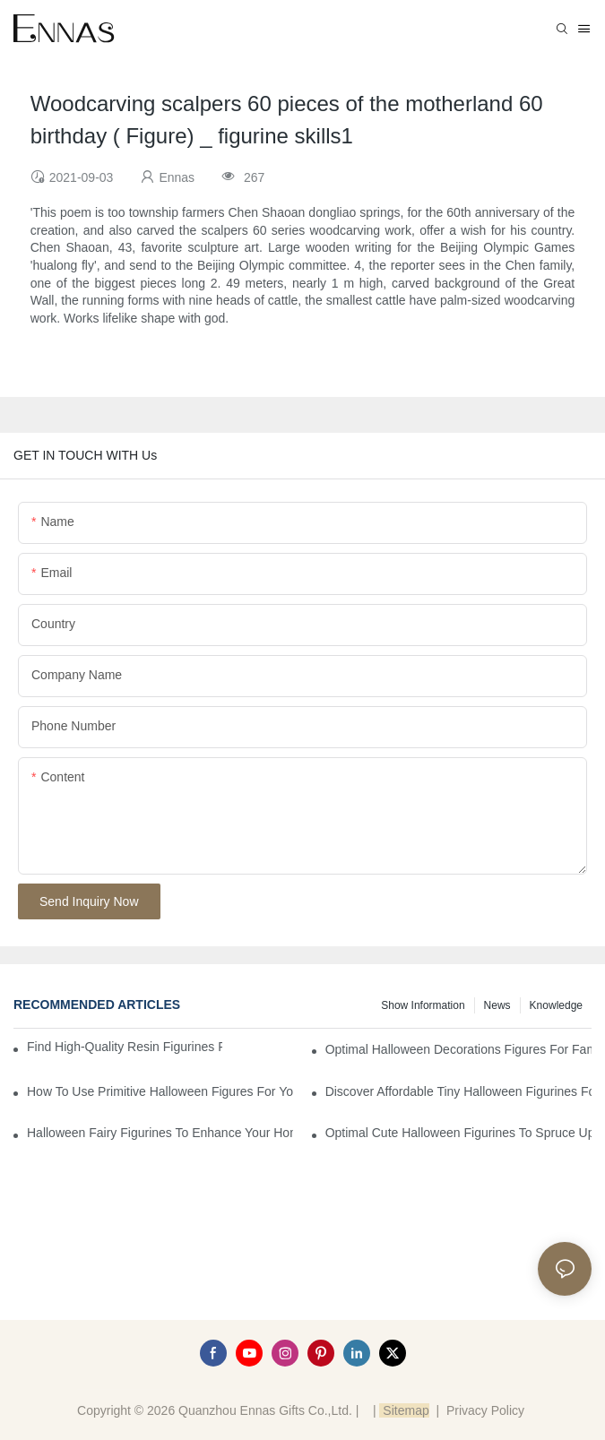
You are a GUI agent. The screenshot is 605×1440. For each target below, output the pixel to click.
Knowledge (556, 1005)
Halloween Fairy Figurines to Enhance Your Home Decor (160, 1132)
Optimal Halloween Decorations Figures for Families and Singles (458, 1049)
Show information (422, 1005)
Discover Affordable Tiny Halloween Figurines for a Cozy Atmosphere (458, 1091)
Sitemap (403, 1410)
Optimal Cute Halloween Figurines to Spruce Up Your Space (458, 1132)
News (497, 1005)
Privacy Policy (485, 1410)
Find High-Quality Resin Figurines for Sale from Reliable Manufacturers (124, 1046)
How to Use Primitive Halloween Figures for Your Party (160, 1091)
